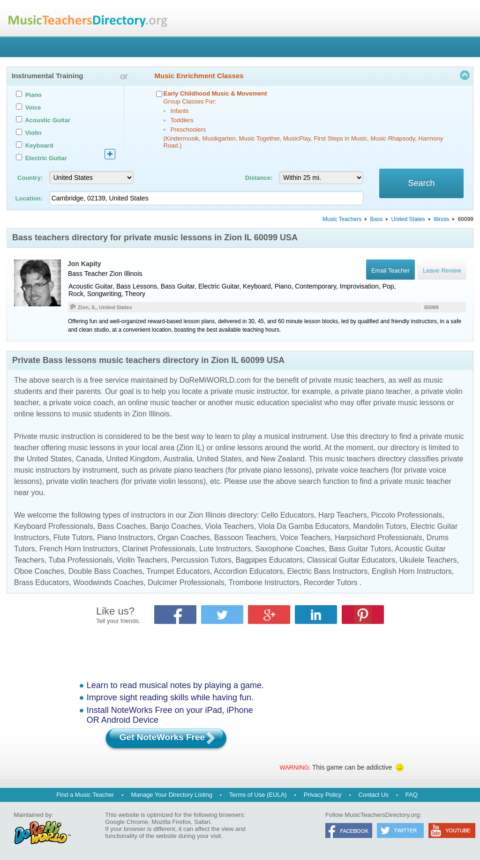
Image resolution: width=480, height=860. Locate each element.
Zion (115, 273)
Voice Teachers (305, 537)
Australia (177, 459)
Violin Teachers (142, 560)
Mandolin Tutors (379, 526)
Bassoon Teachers (245, 537)
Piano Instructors (125, 537)
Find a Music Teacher (85, 794)
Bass (376, 219)
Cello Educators (287, 515)
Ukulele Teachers (428, 560)
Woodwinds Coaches (108, 582)
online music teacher (162, 403)
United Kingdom (133, 459)
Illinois (441, 219)
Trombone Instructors (263, 582)
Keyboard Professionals (53, 526)
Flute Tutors (73, 537)
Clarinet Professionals (158, 549)
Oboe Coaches (39, 571)
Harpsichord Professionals (378, 537)
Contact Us (374, 794)
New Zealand (283, 459)
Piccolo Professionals (406, 515)
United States (408, 219)
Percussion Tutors (202, 560)
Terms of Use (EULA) (258, 794)
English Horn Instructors (412, 571)
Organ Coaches (184, 537)
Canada (89, 459)
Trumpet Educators (178, 571)
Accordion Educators (248, 571)
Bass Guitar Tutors (360, 549)
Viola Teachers (229, 526)
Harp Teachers (342, 515)
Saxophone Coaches (290, 549)
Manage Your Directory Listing (171, 794)
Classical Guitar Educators (351, 560)
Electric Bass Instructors (327, 571)
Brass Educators (41, 582)
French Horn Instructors (78, 549)
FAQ (411, 794)
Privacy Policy (323, 794)
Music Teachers (341, 219)
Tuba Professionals (80, 560)
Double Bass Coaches (105, 571)
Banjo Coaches (175, 526)
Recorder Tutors (331, 582)
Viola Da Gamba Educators (303, 526)
